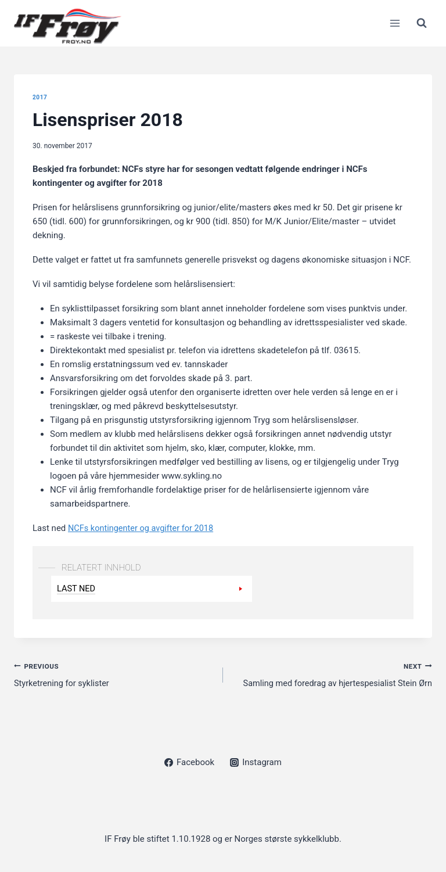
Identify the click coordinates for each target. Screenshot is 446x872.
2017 (40, 97)
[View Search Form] (421, 23)
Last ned (76, 588)
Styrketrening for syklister (114, 674)
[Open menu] (394, 23)
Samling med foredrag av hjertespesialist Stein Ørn (332, 674)
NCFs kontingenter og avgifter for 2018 (143, 528)
